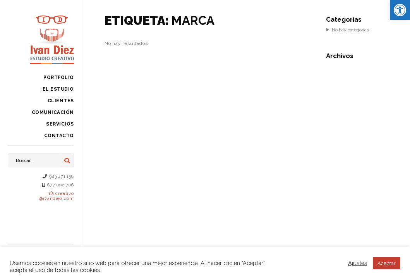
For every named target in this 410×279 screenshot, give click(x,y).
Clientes (61, 100)
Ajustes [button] (357, 263)
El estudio (58, 89)
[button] (400, 10)
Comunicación (53, 112)
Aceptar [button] (386, 263)
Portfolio (58, 77)
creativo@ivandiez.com (56, 196)
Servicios (60, 124)
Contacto (59, 135)
